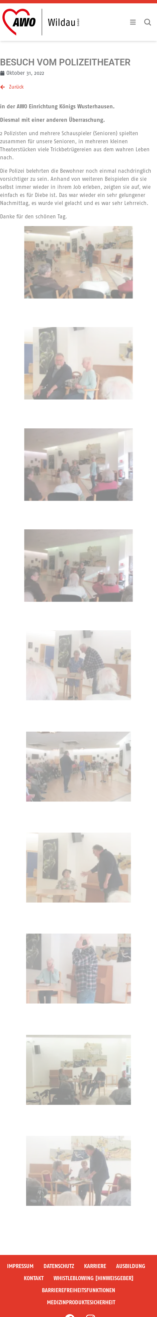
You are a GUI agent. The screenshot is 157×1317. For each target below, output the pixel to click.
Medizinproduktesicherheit (81, 1302)
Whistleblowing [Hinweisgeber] (94, 1278)
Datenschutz (59, 1266)
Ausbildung (130, 1266)
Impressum (20, 1266)
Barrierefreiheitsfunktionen (78, 1290)
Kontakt (34, 1278)
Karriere (95, 1266)
